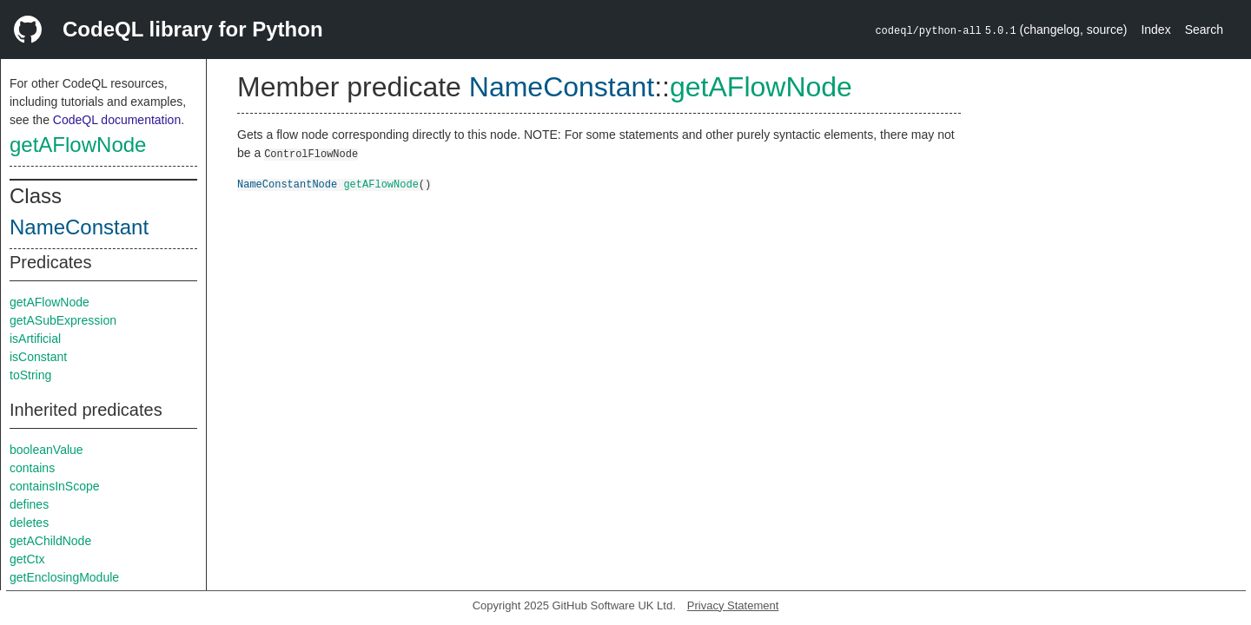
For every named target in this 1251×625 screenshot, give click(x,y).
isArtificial (35, 338)
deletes (29, 523)
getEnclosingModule (64, 577)
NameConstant (79, 227)
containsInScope (55, 486)
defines (29, 504)
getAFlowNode (78, 144)
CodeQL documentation (117, 120)
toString (30, 375)
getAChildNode (50, 541)
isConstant (38, 357)
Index (1155, 29)
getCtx (27, 559)
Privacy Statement (733, 605)
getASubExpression (63, 320)
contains (32, 468)
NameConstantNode (287, 183)
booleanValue (46, 450)
